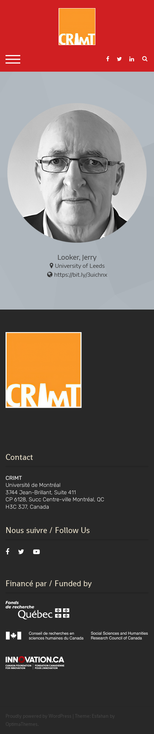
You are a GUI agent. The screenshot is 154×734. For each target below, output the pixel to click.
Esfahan (100, 716)
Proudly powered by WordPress (38, 716)
